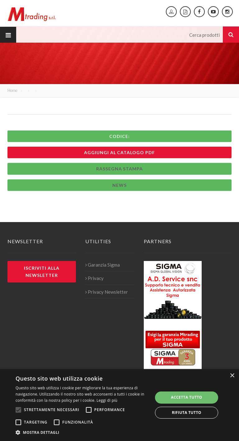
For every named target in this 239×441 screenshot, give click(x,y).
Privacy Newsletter (106, 292)
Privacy (94, 278)
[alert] (119, 405)
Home (12, 90)
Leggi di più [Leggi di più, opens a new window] (106, 400)
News (119, 185)
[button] (82, 433)
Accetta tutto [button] (186, 397)
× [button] (232, 375)
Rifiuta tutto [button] (186, 412)
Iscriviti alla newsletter (41, 271)
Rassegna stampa (119, 168)
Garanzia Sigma (102, 265)
